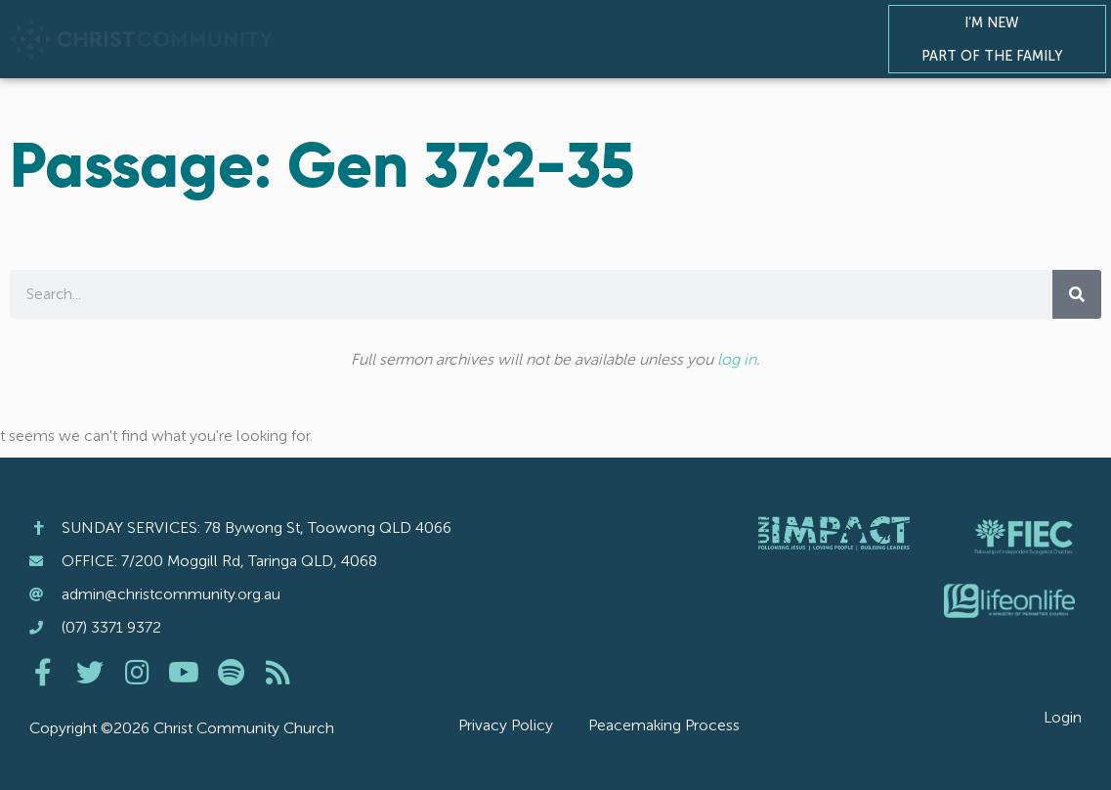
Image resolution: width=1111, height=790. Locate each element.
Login (1063, 717)
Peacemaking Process (664, 725)
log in (736, 359)
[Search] (1076, 294)
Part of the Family (996, 56)
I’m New (996, 22)
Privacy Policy (505, 725)
